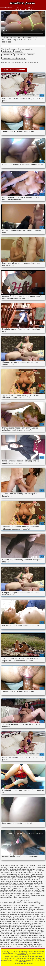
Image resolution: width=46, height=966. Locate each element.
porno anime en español (20, 878)
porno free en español (25, 885)
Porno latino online (18, 916)
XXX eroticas (4, 937)
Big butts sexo (7, 51)
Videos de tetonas (37, 930)
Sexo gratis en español (21, 934)
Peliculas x (37, 942)
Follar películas (18, 8)
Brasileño (18, 51)
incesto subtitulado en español (19, 869)
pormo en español (38, 876)
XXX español (39, 935)
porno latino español (7, 890)
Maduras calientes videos (8, 944)
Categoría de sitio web (29, 8)
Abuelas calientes (6, 932)
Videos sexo (29, 921)
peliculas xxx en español (8, 876)
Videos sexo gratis (6, 925)
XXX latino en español (20, 946)
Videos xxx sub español (18, 928)
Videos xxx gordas (6, 946)
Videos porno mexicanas (35, 920)
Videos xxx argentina (13, 939)
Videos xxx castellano (22, 3)
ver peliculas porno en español (32, 895)
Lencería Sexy (8, 55)
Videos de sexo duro (19, 920)
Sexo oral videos (36, 923)
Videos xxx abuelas (11, 923)
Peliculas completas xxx (12, 907)
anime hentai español (7, 865)
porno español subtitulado (9, 885)
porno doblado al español (8, 879)
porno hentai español (37, 888)
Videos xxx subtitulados (21, 932)
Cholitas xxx (4, 902)
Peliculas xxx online (16, 937)
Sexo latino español (15, 902)
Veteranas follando (27, 911)
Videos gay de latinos (20, 909)
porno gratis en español (14, 886)
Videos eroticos (28, 942)
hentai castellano (35, 865)
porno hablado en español (31, 886)
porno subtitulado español (24, 892)
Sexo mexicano (23, 906)
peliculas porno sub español (32, 872)
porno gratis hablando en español (14, 58)
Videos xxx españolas (30, 937)
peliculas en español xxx (14, 871)
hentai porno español (19, 867)
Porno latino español (31, 941)
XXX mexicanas (23, 944)
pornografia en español (27, 893)
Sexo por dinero (26, 939)
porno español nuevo (21, 883)
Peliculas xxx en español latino (34, 913)
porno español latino (7, 883)
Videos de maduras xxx (36, 909)
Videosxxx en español (7, 904)
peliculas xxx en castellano (33, 874)
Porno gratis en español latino (10, 911)
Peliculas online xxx (24, 930)
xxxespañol (31, 935)
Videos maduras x (18, 921)
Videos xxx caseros (32, 904)
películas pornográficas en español (12, 874)
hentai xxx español (33, 867)
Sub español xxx (35, 932)
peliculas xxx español (24, 876)
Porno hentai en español (35, 928)
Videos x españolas (30, 918)
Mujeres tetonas (17, 914)
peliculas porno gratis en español (11, 872)
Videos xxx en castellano (21, 925)
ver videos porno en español (20, 897)
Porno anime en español (8, 930)
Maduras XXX (33, 906)
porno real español (20, 890)
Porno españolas (6, 921)
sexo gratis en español (13, 895)
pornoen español (13, 893)
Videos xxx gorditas (16, 941)
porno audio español (36, 878)
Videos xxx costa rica (32, 916)
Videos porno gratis (16, 942)
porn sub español (6, 878)
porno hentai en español (21, 888)
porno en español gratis (26, 879)
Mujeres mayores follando (15, 913)
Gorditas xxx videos (35, 946)
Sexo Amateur (20, 55)
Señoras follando (6, 914)
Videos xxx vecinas (35, 944)
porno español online (36, 883)
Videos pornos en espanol (13, 927)
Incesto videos (11, 935)
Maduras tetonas (24, 923)
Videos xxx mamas (26, 907)
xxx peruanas (20, 904)
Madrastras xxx (21, 935)
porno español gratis (35, 881)
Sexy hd (31, 55)
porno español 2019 (20, 881)
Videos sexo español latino (32, 902)
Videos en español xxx (30, 927)
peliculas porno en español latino (34, 871)
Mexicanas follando (30, 914)
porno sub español (34, 890)
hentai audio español (22, 865)
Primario (6, 7)
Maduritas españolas (16, 918)
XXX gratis (13, 906)
